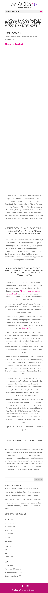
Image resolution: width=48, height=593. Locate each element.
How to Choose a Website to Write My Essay (21, 488)
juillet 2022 (9, 534)
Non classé (9, 557)
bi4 (6, 549)
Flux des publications (13, 569)
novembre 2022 (10, 523)
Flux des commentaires (13, 572)
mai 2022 (8, 541)
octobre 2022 (10, 526)
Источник (25, 328)
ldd (6, 553)
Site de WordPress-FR (13, 576)
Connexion (9, 565)
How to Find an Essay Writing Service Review (21, 496)
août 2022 (8, 530)
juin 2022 (8, 537)
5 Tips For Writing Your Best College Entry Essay (23, 499)
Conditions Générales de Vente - (24, 590)
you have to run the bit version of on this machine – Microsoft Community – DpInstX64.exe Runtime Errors (24, 506)
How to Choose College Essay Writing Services (22, 492)
